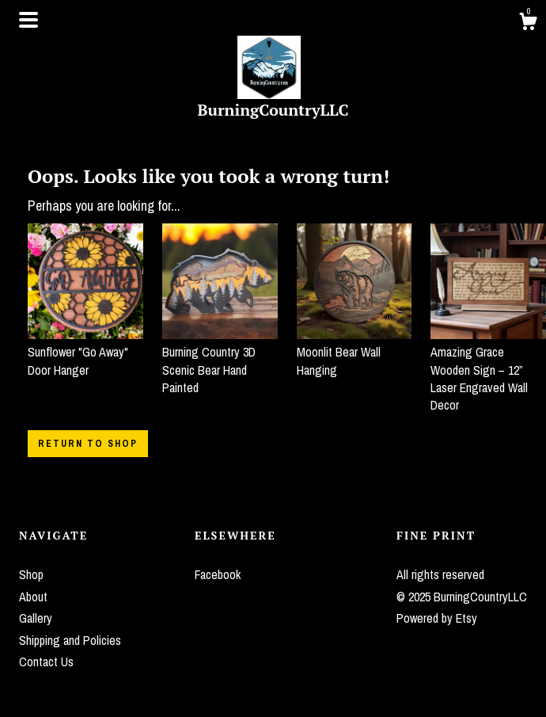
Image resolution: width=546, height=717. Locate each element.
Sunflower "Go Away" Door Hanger (85, 352)
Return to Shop (88, 443)
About (33, 596)
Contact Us (46, 661)
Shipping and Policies (70, 640)
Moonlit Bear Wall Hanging (354, 352)
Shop (31, 574)
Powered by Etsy (436, 618)
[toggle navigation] (28, 20)
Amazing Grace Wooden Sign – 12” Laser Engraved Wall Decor (488, 370)
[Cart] (528, 24)
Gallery (35, 618)
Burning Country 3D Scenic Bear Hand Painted (220, 361)
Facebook (218, 574)
